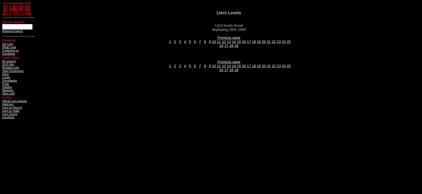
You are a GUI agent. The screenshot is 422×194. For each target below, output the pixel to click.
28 (231, 46)
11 (219, 42)
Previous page (228, 38)
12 (224, 42)
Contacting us (10, 50)
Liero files (10, 58)
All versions (9, 61)
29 (236, 46)
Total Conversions (12, 71)
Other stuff (8, 93)
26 (221, 46)
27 (226, 46)
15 (239, 42)
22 (274, 42)
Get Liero (7, 44)
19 (259, 42)
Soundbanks (9, 80)
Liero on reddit (10, 110)
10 (214, 42)
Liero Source (9, 114)
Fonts (5, 83)
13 (229, 42)
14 (234, 42)
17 (249, 42)
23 (279, 42)
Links (7, 97)
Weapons (7, 90)
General (9, 40)
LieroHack (8, 117)
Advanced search (12, 31)
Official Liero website (14, 101)
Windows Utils (10, 67)
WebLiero (8, 104)
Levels (6, 77)
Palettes (7, 87)
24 (284, 42)
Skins (5, 74)
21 (269, 42)
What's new (9, 47)
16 (244, 42)
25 (289, 42)
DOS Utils (8, 64)
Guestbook (8, 53)
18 (254, 42)
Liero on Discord (12, 107)
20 (264, 42)
